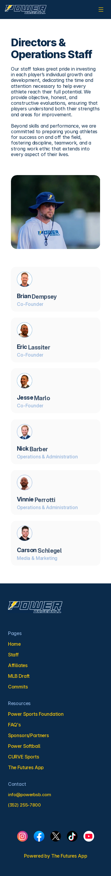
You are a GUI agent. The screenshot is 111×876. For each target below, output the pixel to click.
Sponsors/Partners (28, 735)
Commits (18, 687)
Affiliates (18, 665)
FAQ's (14, 725)
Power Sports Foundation (36, 714)
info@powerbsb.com (29, 794)
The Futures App (69, 856)
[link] (25, 9)
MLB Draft (19, 676)
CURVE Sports (23, 757)
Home (14, 644)
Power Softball (24, 746)
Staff (13, 655)
